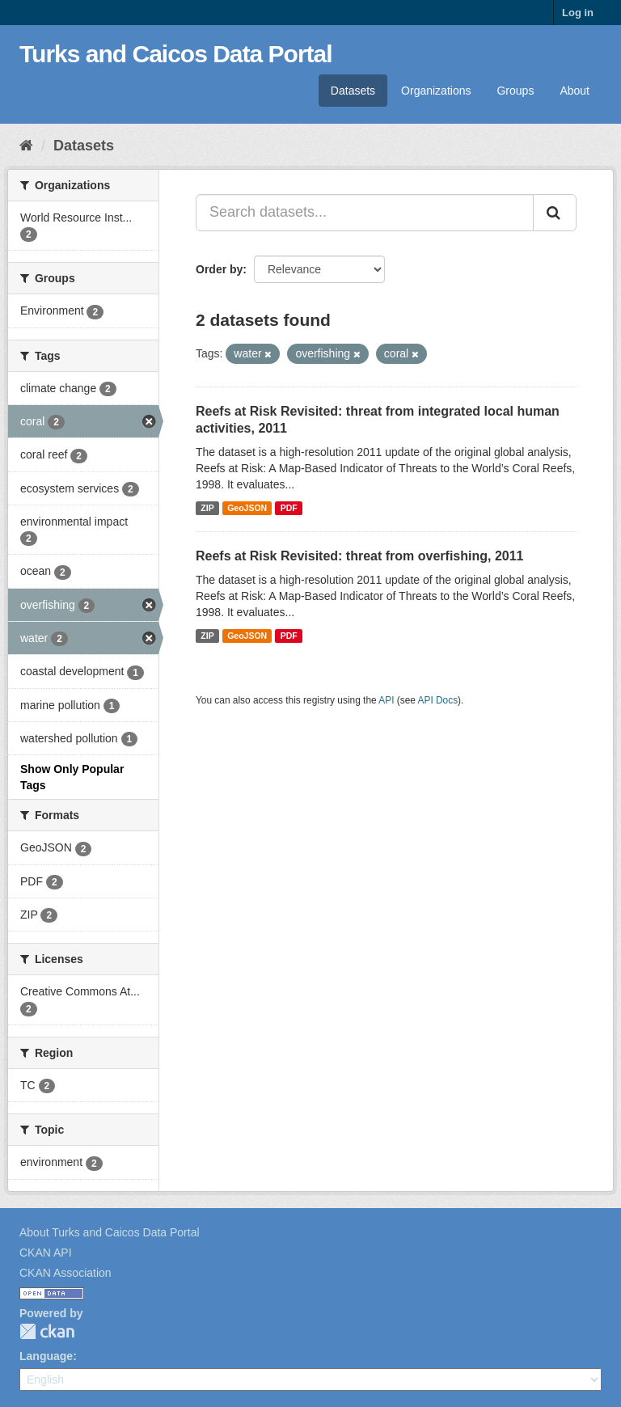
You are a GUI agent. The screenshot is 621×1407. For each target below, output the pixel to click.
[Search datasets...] (365, 212)
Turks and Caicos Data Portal (175, 53)
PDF (289, 508)
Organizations (436, 90)
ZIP (207, 508)
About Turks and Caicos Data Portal (109, 1232)
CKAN (46, 1331)
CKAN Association (65, 1272)
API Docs (438, 700)
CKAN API (45, 1252)
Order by (219, 269)
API (386, 700)
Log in (578, 12)
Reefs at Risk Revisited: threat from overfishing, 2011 (359, 556)
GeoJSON (247, 508)
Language (46, 1356)
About (574, 90)
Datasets (353, 90)
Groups (515, 90)
